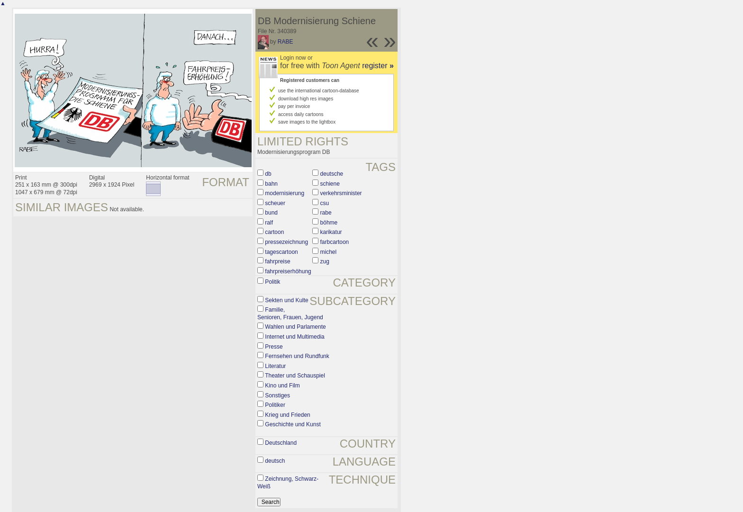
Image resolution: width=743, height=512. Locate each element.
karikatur (331, 232)
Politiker (275, 405)
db (268, 174)
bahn (271, 183)
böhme (329, 222)
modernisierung (284, 193)
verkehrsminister (341, 193)
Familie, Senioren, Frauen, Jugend (290, 313)
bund (271, 212)
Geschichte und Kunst (292, 424)
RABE (285, 41)
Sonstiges (277, 395)
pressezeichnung (286, 242)
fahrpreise (277, 261)
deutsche (332, 174)
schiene (330, 183)
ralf (269, 222)
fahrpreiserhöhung (288, 271)
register (378, 66)
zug (324, 261)
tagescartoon (281, 252)
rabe (326, 212)
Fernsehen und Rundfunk (297, 356)
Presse (273, 346)
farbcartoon (334, 242)
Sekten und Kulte (286, 300)
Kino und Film (282, 385)
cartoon (274, 232)
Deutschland (281, 443)
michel (328, 252)
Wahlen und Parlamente (295, 326)
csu (324, 203)
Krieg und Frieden (287, 415)
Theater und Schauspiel (295, 375)
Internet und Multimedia (294, 336)
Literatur (275, 366)
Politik (272, 281)
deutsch (275, 461)
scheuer (275, 203)
